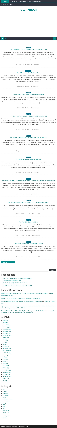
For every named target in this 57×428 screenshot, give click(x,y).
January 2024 (6, 369)
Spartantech (28, 9)
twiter (4, 414)
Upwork (4, 418)
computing (5, 393)
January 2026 (6, 328)
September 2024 (7, 354)
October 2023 (6, 374)
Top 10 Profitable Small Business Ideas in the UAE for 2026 (28, 137)
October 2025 (6, 333)
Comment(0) (36, 64)
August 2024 (6, 356)
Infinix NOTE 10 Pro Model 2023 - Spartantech (12, 298)
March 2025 (6, 346)
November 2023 (7, 372)
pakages (5, 403)
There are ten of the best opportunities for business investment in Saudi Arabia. (28, 181)
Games (4, 397)
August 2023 (6, 378)
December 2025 (7, 329)
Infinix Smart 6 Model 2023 (33, 298)
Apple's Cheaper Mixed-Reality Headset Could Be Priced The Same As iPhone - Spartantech (24, 293)
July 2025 (5, 339)
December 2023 (7, 371)
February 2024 (6, 367)
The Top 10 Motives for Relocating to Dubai (28, 244)
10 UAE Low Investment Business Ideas (28, 159)
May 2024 (5, 361)
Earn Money (6, 395)
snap (4, 406)
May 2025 (5, 343)
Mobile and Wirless (7, 399)
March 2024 (6, 365)
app (4, 389)
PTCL (4, 404)
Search (3, 268)
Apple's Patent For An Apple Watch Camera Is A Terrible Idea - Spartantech (20, 306)
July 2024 (5, 358)
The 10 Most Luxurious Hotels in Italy (28, 73)
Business (28, 47)
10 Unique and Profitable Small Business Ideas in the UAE (28, 116)
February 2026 (6, 326)
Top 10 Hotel (28, 71)
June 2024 (5, 359)
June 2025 (5, 341)
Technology (6, 410)
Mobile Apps (6, 401)
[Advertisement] (28, 25)
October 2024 (6, 352)
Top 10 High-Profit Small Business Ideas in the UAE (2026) (26, 1)
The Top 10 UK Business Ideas (28, 222)
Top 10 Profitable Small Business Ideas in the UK (28, 94)
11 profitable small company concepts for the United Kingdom (28, 202)
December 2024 (7, 348)
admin (28, 64)
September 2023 (7, 376)
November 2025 (7, 331)
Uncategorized (6, 416)
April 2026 (5, 322)
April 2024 (5, 363)
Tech (4, 408)
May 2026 (5, 320)
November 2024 (7, 350)
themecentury (24, 426)
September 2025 (7, 335)
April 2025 (5, 344)
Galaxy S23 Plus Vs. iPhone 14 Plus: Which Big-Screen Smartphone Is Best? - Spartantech (24, 311)
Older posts (6, 262)
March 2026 (6, 324)
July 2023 (5, 380)
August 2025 (6, 337)
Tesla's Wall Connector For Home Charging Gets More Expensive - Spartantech (21, 301)
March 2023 (6, 382)
